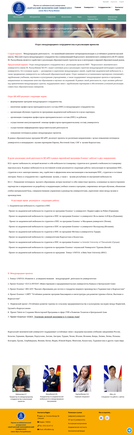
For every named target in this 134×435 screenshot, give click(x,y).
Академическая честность (77, 427)
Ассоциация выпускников (77, 423)
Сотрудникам (50, 17)
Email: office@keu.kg (45, 429)
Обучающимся (18, 17)
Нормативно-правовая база (92, 18)
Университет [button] (89, 7)
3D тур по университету (76, 420)
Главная (78, 7)
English (121, 2)
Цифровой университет (76, 416)
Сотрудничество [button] (104, 7)
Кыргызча (114, 2)
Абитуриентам (35, 17)
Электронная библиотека (112, 18)
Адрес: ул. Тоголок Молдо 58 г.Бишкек (48, 417)
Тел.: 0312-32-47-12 (45, 426)
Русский (106, 2)
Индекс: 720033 (43, 422)
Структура (28, 32)
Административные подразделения (47, 32)
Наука (79, 17)
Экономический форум (76, 431)
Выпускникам (66, 17)
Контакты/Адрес (119, 8)
